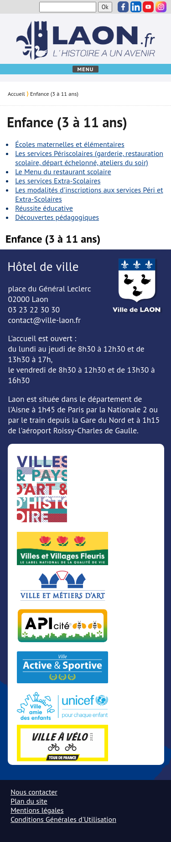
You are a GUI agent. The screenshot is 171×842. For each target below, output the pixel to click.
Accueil (16, 93)
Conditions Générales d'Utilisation (63, 819)
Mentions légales (36, 810)
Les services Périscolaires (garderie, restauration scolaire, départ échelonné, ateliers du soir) (89, 158)
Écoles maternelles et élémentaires (69, 144)
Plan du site (28, 801)
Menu (85, 69)
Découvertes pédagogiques (57, 217)
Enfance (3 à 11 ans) (54, 93)
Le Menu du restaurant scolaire (63, 171)
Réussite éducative (44, 208)
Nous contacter (33, 791)
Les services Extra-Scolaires (57, 180)
